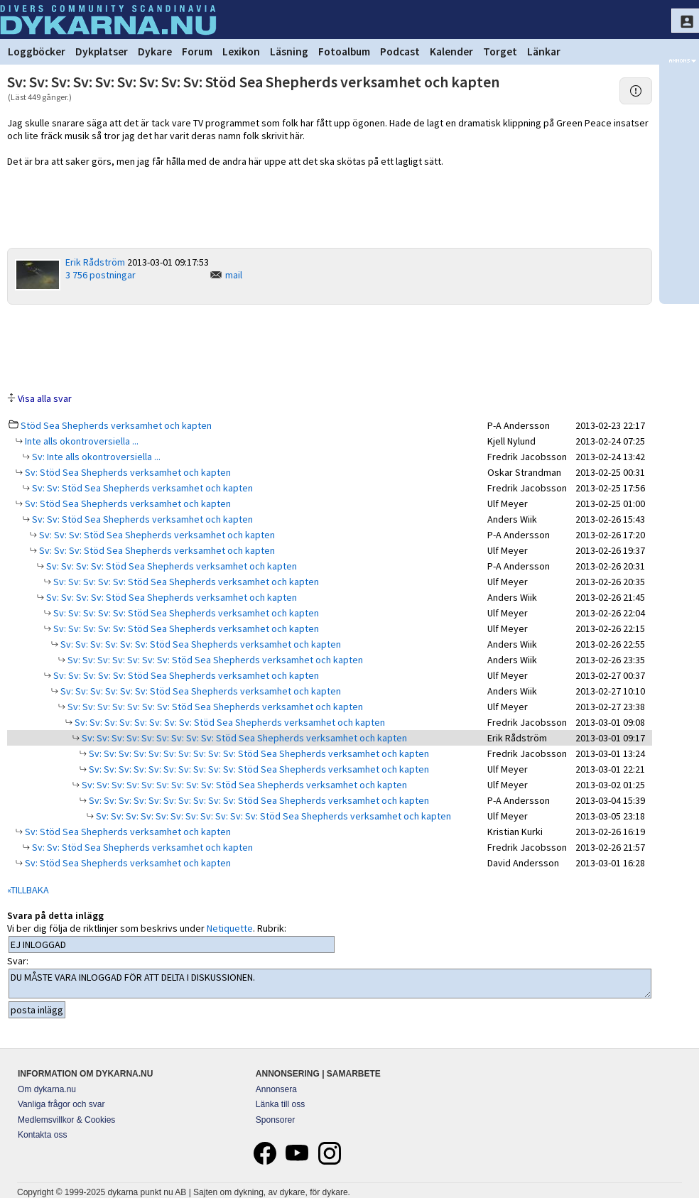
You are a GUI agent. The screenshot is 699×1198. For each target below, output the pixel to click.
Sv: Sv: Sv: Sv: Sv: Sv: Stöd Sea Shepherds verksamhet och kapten (199, 644)
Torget (500, 51)
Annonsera (276, 1089)
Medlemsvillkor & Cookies (66, 1120)
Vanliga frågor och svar (61, 1104)
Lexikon (241, 51)
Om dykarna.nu (47, 1089)
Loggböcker (36, 51)
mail (233, 274)
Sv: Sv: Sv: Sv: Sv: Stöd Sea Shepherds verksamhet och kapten (185, 581)
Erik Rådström (95, 262)
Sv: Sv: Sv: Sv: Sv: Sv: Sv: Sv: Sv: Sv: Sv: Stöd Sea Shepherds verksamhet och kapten (272, 816)
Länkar (543, 51)
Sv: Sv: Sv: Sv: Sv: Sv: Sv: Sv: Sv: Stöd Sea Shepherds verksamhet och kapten (243, 737)
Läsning (289, 51)
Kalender (451, 51)
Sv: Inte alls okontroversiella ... (95, 456)
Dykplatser (101, 51)
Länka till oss (280, 1104)
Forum (197, 51)
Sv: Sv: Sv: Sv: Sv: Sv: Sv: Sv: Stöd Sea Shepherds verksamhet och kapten (228, 722)
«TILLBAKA (28, 889)
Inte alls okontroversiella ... (81, 441)
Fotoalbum (344, 51)
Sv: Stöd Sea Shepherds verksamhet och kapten (127, 472)
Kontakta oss (42, 1135)
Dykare (155, 51)
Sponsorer (275, 1120)
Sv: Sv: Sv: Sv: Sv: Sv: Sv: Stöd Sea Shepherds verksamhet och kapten (214, 659)
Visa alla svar (45, 398)
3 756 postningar (100, 274)
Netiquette (230, 928)
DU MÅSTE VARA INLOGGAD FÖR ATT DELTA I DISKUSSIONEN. (330, 983)
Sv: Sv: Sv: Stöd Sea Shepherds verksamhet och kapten (156, 534)
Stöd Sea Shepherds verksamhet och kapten (116, 425)
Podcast (400, 51)
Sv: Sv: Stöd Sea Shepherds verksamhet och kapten (141, 487)
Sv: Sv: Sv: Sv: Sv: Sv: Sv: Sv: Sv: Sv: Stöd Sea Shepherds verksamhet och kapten (258, 753)
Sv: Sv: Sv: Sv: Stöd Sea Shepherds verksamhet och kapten (170, 566)
